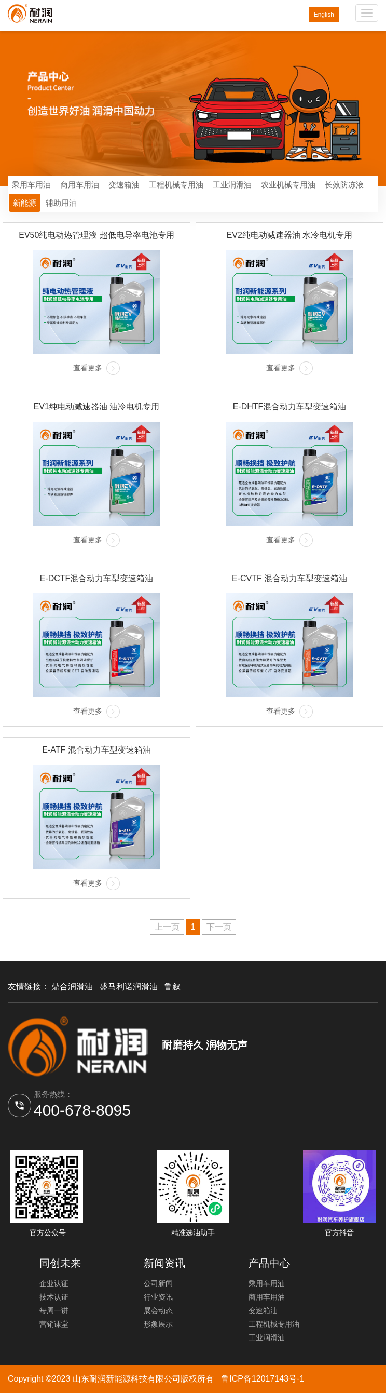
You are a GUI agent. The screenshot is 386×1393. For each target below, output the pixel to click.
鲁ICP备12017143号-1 (262, 1378)
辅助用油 (61, 202)
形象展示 (158, 1324)
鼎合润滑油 (72, 986)
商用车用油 (79, 184)
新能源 (24, 202)
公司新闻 (158, 1283)
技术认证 (53, 1297)
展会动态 (158, 1310)
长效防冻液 (344, 184)
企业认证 (53, 1283)
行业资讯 (158, 1297)
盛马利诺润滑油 (129, 986)
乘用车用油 (31, 184)
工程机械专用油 (176, 184)
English (324, 14)
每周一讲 (53, 1310)
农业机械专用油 (288, 184)
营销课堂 (53, 1324)
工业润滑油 (232, 184)
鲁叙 (172, 986)
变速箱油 (124, 184)
